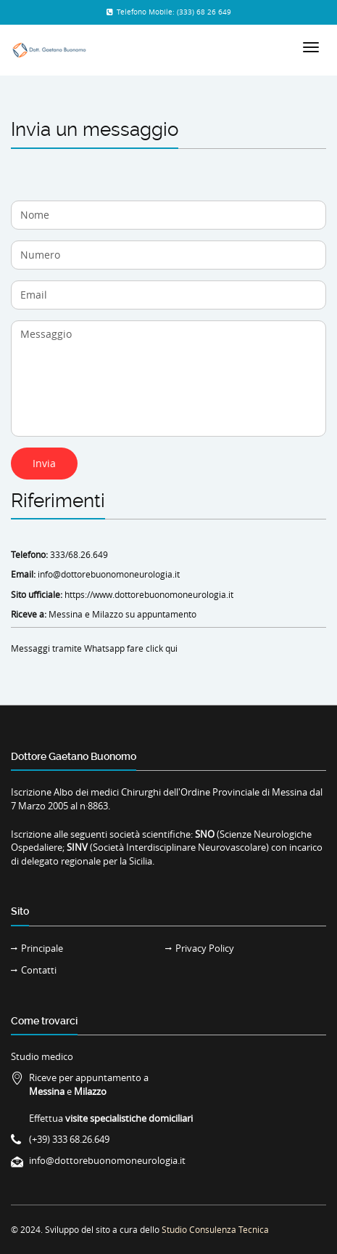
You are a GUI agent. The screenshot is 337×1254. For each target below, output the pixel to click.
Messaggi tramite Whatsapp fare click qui (94, 648)
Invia (44, 463)
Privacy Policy (204, 948)
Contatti (39, 969)
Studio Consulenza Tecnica (215, 1229)
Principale (42, 948)
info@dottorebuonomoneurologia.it (109, 574)
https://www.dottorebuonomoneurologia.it (149, 594)
